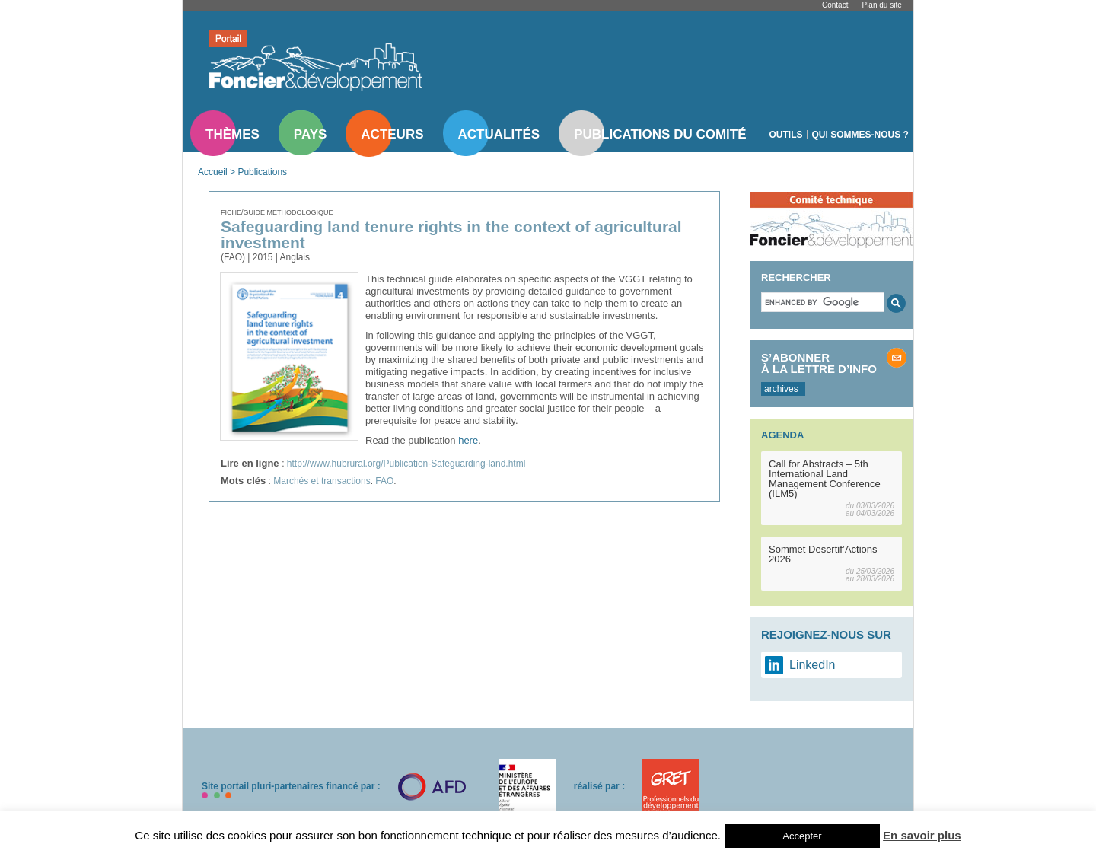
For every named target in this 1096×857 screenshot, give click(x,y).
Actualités (499, 134)
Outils (786, 134)
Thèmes (233, 134)
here (468, 440)
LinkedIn (812, 664)
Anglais (295, 257)
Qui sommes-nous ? (860, 134)
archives (781, 389)
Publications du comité (660, 134)
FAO (384, 481)
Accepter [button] (801, 836)
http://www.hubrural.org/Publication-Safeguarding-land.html (406, 463)
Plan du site (881, 5)
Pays (310, 134)
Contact (835, 5)
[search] (821, 302)
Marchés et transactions (321, 481)
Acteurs (392, 134)
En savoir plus (922, 835)
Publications (262, 172)
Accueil (213, 172)
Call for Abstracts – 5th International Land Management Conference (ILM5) (825, 478)
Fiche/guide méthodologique (277, 212)
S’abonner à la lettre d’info (819, 363)
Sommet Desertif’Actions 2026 (823, 554)
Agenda (782, 435)
